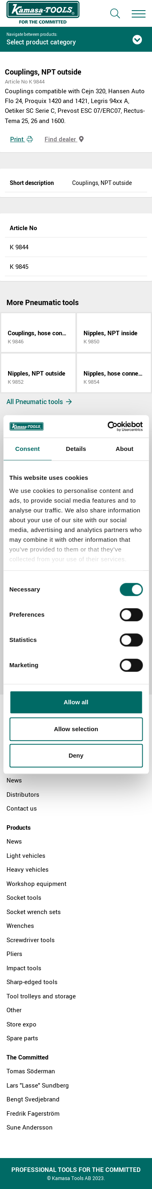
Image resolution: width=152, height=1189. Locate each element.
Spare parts (22, 1038)
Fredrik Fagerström (33, 1113)
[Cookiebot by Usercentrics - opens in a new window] (108, 426)
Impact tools (23, 968)
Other (13, 1010)
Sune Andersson (29, 1127)
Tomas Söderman (30, 1071)
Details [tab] (76, 448)
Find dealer (64, 139)
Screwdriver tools (30, 940)
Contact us (21, 808)
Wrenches (20, 925)
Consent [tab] (27, 448)
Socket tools (23, 897)
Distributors (22, 794)
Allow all (76, 702)
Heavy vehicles (27, 869)
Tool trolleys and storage (41, 996)
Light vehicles (25, 855)
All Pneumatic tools (39, 401)
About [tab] (124, 448)
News (14, 780)
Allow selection (76, 728)
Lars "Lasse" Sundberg (37, 1085)
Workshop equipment (36, 883)
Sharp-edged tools (32, 982)
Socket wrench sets (33, 912)
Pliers (14, 953)
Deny (76, 755)
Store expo (21, 1024)
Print (21, 139)
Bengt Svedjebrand (33, 1099)
